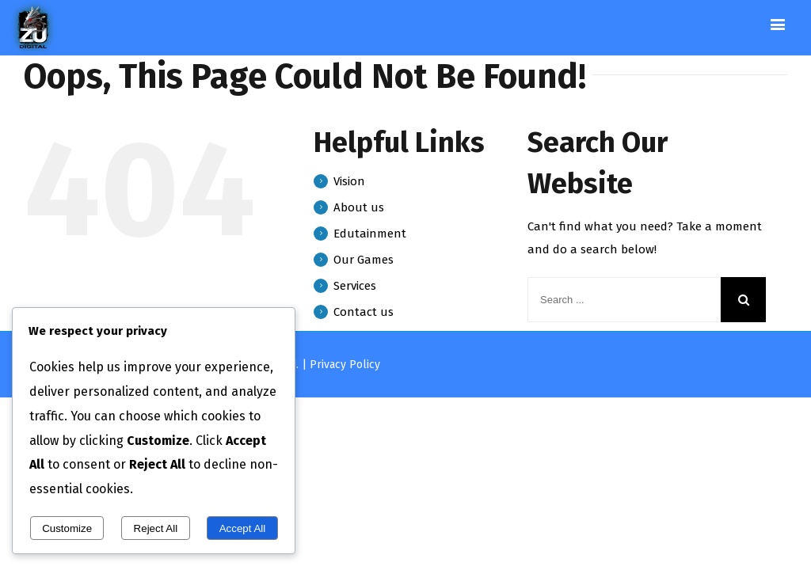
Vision (349, 181)
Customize (67, 528)
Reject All (156, 528)
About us (358, 207)
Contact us (363, 312)
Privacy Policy (345, 364)
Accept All (242, 528)
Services (354, 286)
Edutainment (369, 233)
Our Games (363, 260)
